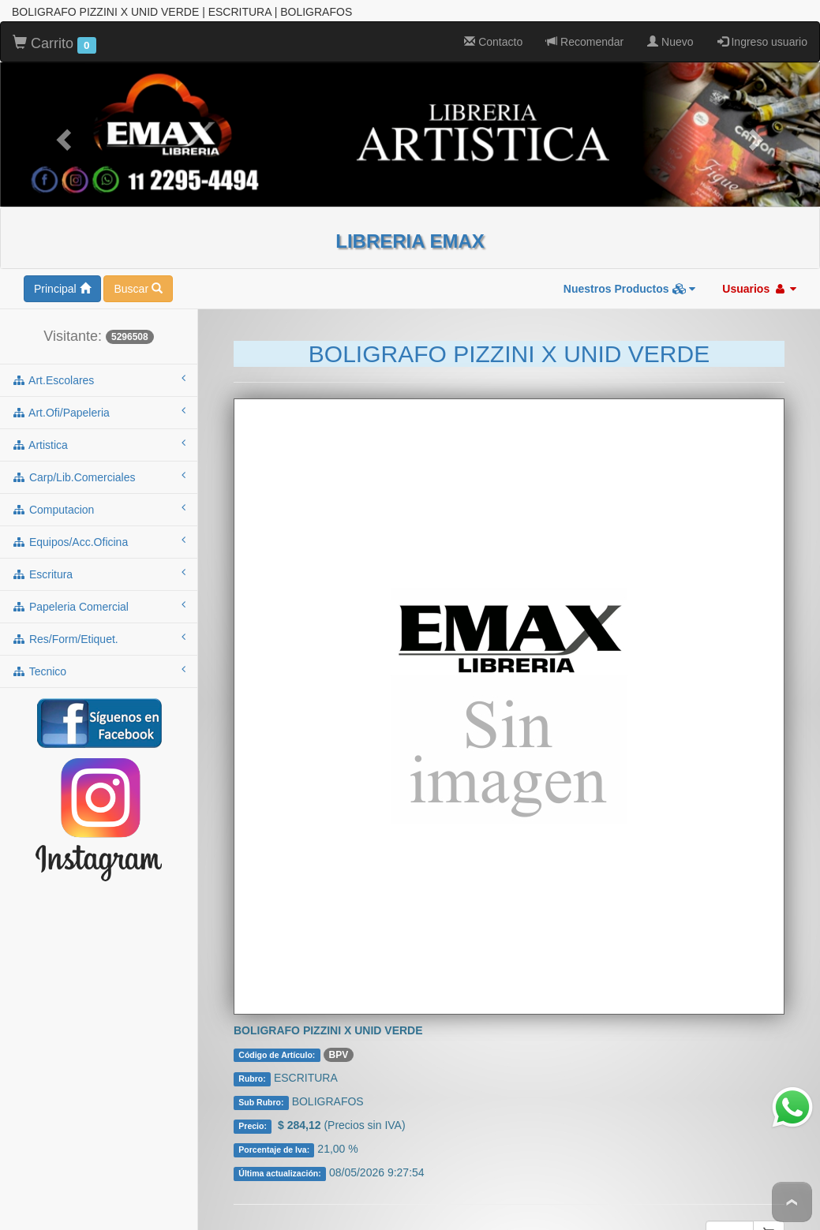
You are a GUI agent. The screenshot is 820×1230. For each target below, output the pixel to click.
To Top (792, 1202)
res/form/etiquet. (98, 583)
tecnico (98, 615)
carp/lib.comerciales (98, 421)
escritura (98, 518)
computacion (98, 454)
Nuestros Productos (630, 233)
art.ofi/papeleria (98, 357)
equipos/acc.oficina (98, 486)
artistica (98, 389)
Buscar (138, 233)
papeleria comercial (98, 551)
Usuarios (759, 233)
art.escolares (98, 324)
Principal (62, 233)
